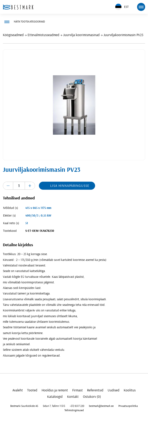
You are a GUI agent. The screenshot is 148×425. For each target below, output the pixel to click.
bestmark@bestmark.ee (101, 406)
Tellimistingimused (74, 410)
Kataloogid (55, 396)
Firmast (77, 390)
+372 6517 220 (77, 406)
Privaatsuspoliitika (128, 406)
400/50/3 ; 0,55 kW (38, 215)
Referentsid (95, 390)
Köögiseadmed (13, 35)
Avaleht (17, 390)
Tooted (32, 390)
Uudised (113, 390)
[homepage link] (18, 7)
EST (122, 7)
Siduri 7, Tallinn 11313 (54, 406)
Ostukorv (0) (92, 396)
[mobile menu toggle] (141, 7)
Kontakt (73, 396)
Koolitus (130, 390)
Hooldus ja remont (55, 390)
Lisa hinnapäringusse (69, 185)
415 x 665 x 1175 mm (38, 208)
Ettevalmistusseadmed (43, 35)
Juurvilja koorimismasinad (81, 35)
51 (26, 223)
